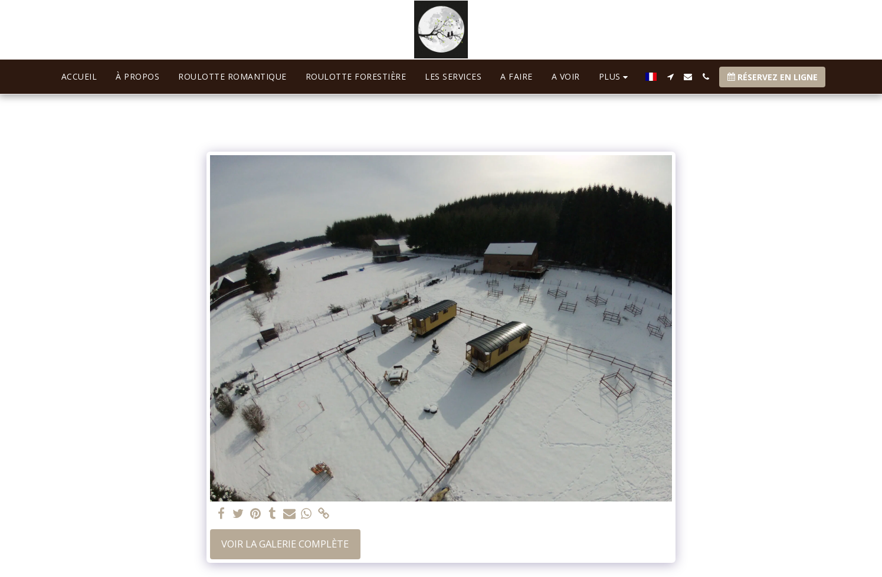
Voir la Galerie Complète (285, 543)
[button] (670, 77)
